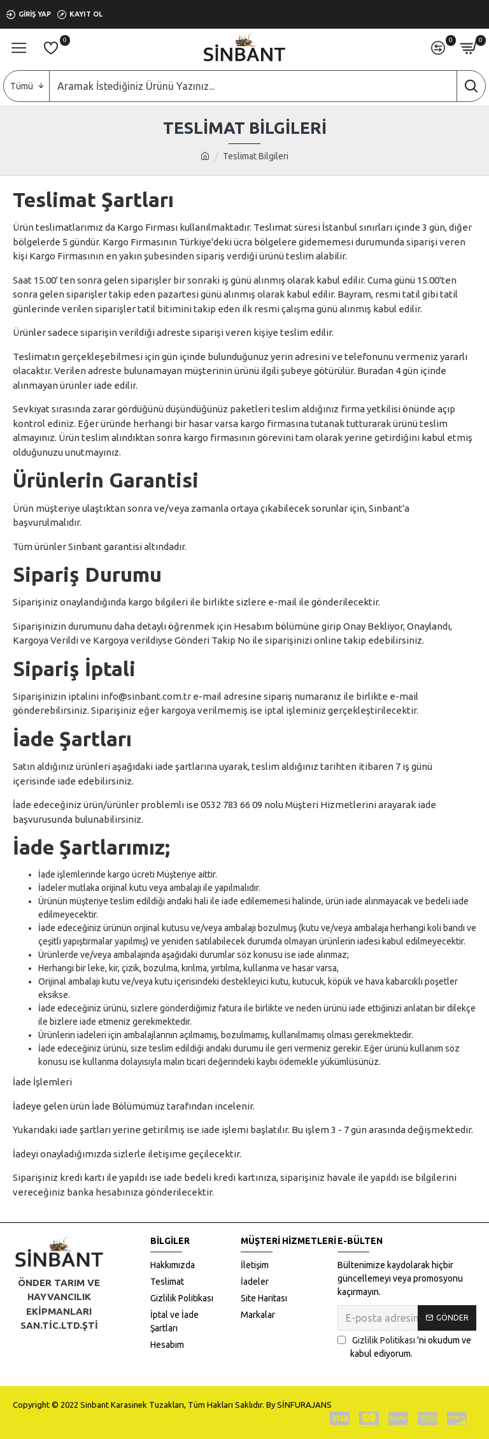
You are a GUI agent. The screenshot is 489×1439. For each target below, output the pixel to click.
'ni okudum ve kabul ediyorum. (404, 1346)
